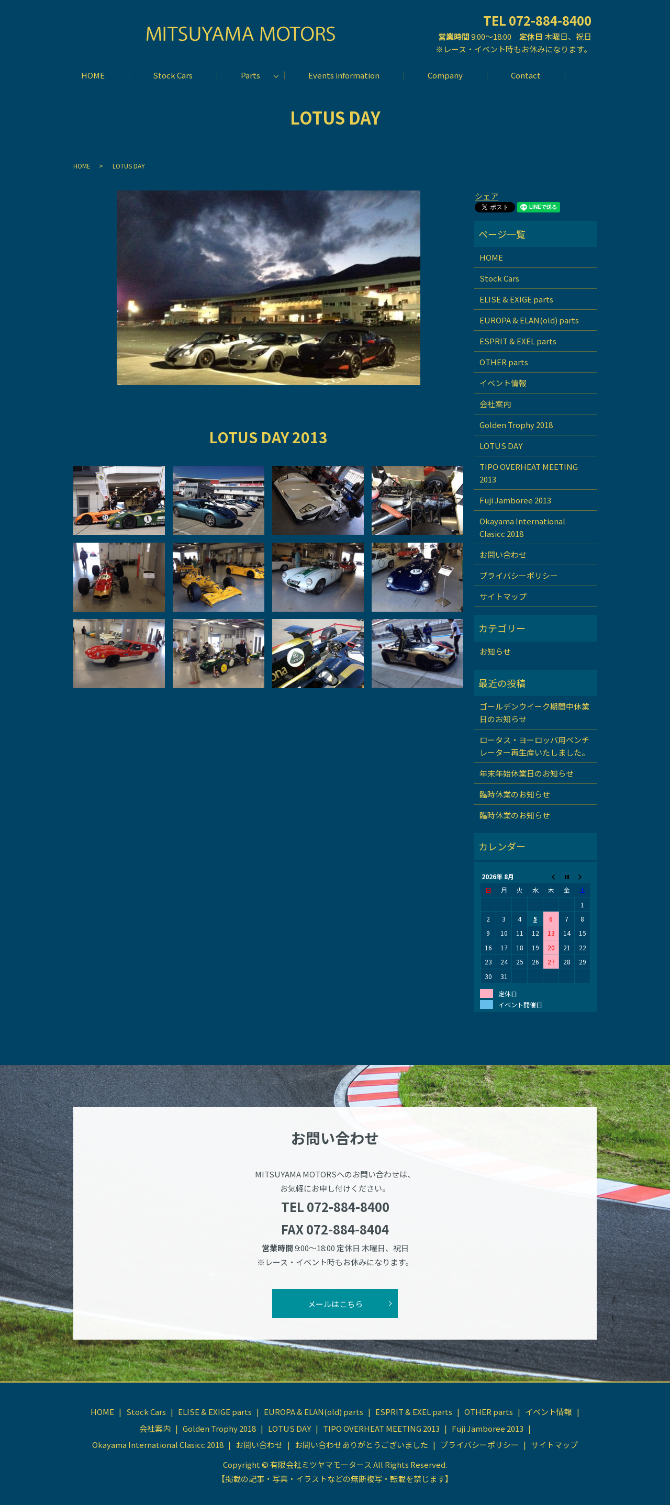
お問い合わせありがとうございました (361, 1444)
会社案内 (495, 403)
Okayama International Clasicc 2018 (522, 527)
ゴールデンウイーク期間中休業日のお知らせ (534, 712)
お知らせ (495, 651)
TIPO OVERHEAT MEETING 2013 (528, 473)
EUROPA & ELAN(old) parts (529, 320)
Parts (250, 75)
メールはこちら (335, 1303)
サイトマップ (503, 596)
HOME (91, 75)
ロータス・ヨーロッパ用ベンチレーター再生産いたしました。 (534, 745)
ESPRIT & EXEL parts (517, 340)
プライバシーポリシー (518, 575)
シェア (486, 195)
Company (445, 75)
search (578, 75)
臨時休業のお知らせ (514, 793)
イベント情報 (503, 382)
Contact (527, 75)
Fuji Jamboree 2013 (515, 500)
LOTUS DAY (500, 445)
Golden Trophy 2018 (516, 424)
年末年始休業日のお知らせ (526, 772)
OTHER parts (503, 361)
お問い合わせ (503, 554)
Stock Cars (172, 75)
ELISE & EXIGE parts (516, 299)
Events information (343, 75)
